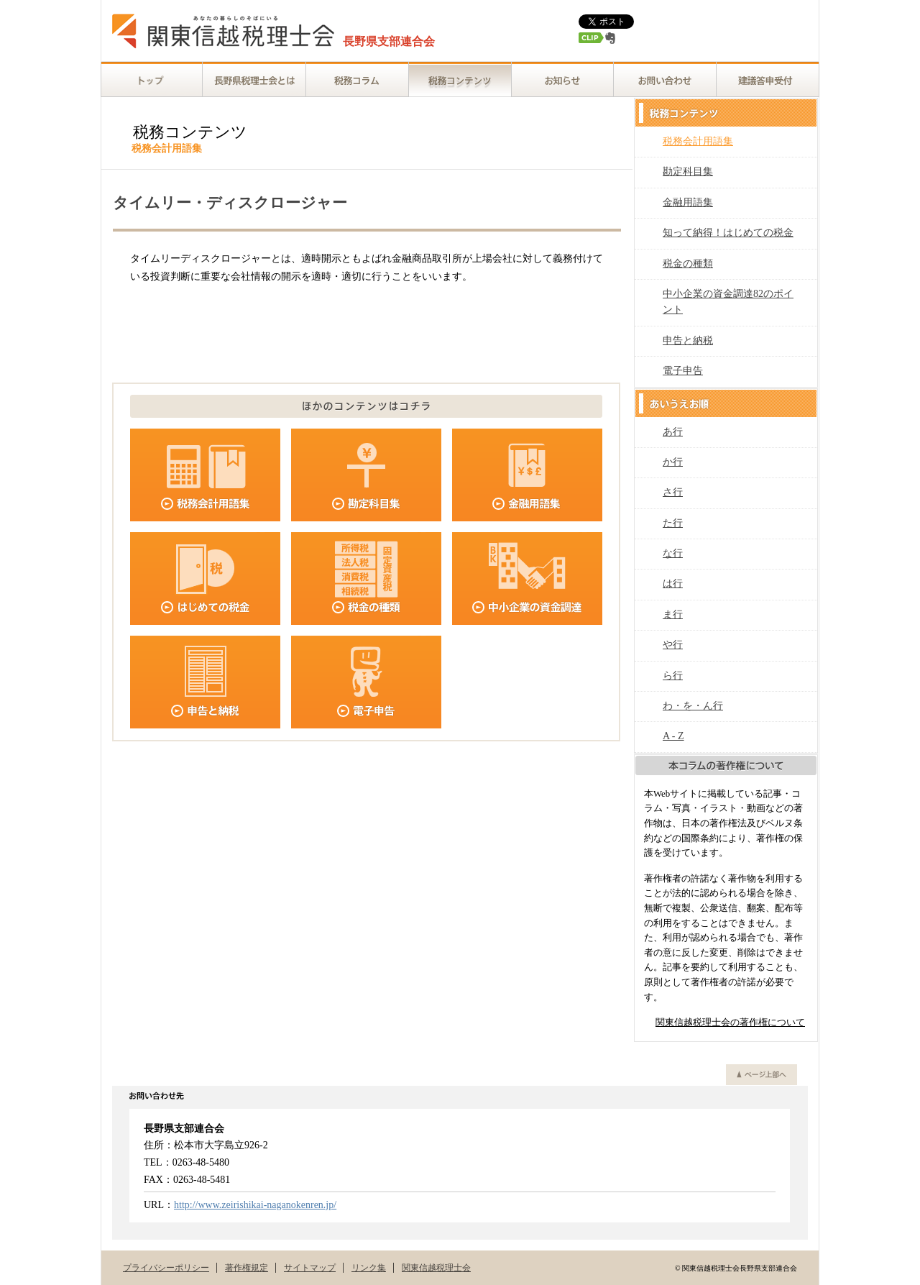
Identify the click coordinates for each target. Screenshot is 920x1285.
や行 (673, 644)
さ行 (673, 492)
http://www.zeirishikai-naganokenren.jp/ (255, 1204)
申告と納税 (688, 340)
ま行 (673, 614)
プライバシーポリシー (166, 1268)
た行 (673, 523)
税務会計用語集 (698, 141)
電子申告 (683, 370)
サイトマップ (310, 1268)
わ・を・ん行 (693, 705)
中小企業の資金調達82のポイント (728, 301)
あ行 (673, 431)
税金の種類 (688, 263)
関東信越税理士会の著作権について (730, 1023)
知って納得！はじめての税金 (728, 232)
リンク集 (368, 1268)
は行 (673, 583)
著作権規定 (246, 1268)
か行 (673, 462)
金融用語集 (688, 202)
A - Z (673, 736)
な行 (673, 553)
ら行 (673, 675)
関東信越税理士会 (436, 1268)
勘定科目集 (688, 171)
